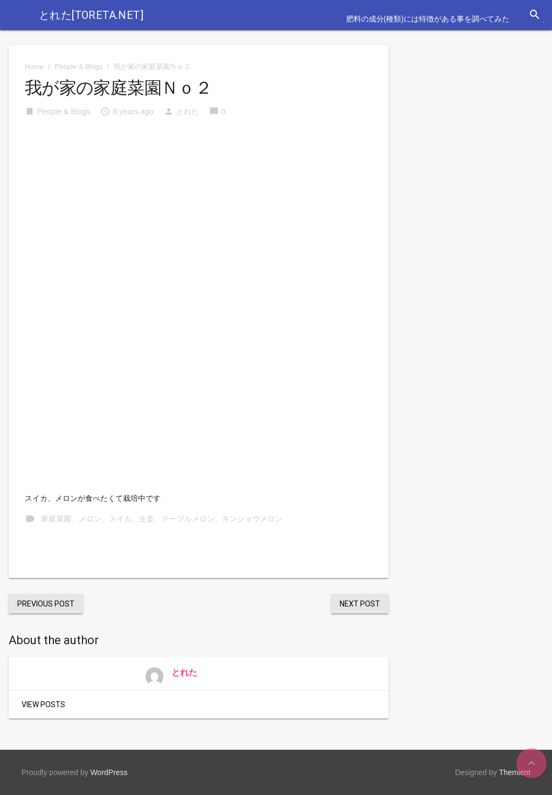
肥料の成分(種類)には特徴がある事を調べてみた (427, 19)
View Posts (43, 704)
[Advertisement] (198, 208)
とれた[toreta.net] (91, 15)
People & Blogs (79, 66)
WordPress (109, 772)
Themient (514, 772)
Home (34, 66)
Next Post (360, 603)
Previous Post (45, 603)
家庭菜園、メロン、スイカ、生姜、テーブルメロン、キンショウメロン (161, 518)
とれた (187, 111)
